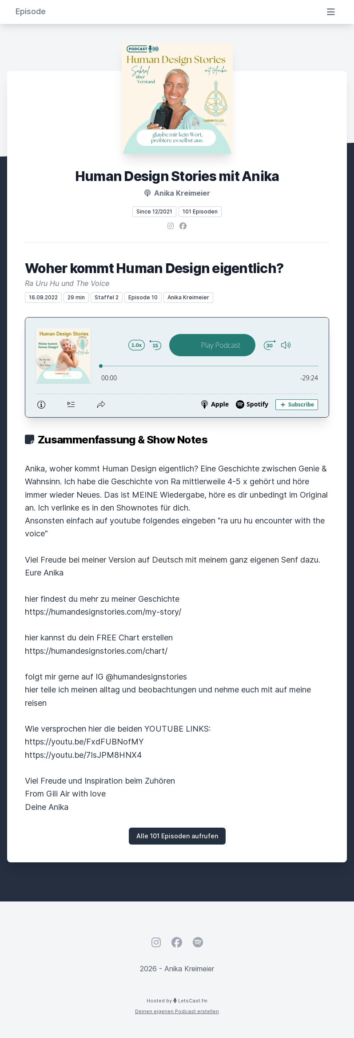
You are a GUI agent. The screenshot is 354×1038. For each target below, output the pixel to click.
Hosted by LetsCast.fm (177, 1001)
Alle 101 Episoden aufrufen (177, 836)
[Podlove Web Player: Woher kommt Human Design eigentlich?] (177, 367)
